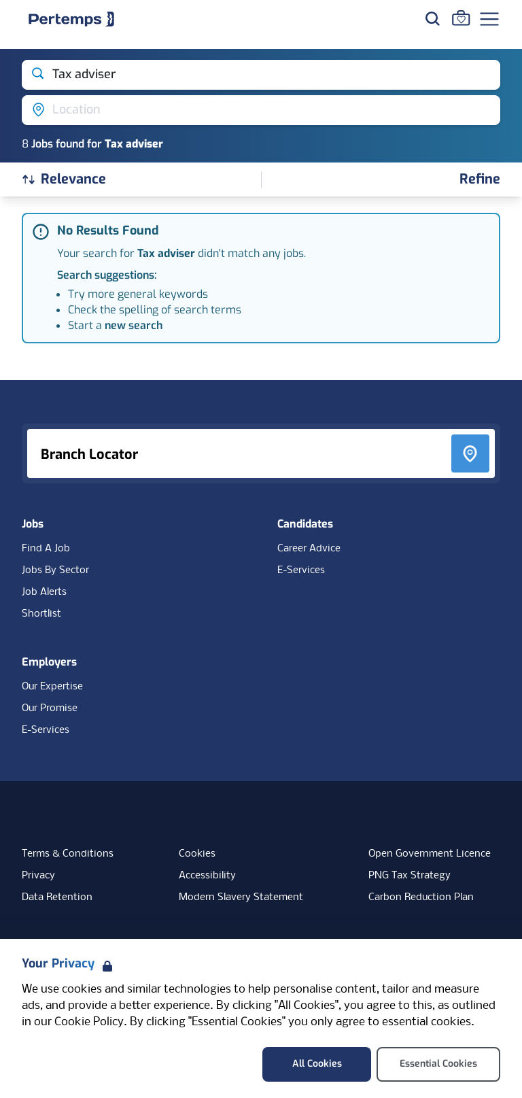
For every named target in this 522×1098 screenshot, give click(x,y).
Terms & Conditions (68, 853)
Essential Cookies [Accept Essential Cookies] (438, 1063)
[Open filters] (479, 179)
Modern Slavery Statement (241, 897)
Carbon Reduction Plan (421, 897)
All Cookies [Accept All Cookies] (317, 1063)
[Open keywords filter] (261, 75)
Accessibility (207, 875)
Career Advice (309, 548)
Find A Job (46, 548)
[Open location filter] (261, 110)
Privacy (38, 875)
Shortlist (41, 613)
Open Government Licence (429, 853)
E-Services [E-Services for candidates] (301, 570)
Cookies (197, 853)
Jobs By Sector (55, 570)
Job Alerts (44, 592)
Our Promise (49, 708)
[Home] (71, 19)
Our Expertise (52, 686)
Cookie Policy (89, 1022)
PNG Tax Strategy (409, 875)
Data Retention (57, 897)
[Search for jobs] (432, 18)
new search (133, 325)
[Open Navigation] (489, 19)
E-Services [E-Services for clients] (45, 730)
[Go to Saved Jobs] (461, 17)
